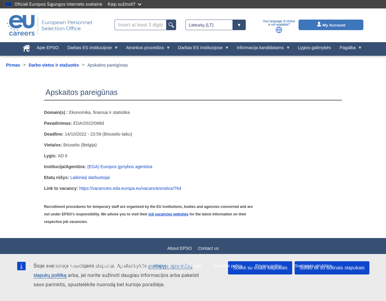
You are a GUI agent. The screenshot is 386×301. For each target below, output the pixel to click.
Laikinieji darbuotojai (89, 177)
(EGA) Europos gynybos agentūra (119, 166)
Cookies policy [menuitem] (228, 265)
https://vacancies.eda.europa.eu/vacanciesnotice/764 (130, 188)
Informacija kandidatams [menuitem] (261, 49)
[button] (279, 29)
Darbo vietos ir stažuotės (54, 65)
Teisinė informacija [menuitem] (183, 265)
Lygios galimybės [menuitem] (314, 47)
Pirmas (13, 65)
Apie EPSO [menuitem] (48, 47)
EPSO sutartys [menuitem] (68, 265)
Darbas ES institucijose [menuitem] (91, 49)
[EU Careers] (49, 25)
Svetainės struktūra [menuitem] (313, 265)
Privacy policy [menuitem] (268, 265)
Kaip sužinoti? (124, 4)
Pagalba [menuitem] (348, 49)
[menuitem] (26, 47)
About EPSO (179, 248)
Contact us (208, 248)
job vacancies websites (169, 214)
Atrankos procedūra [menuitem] (146, 49)
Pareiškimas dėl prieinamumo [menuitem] (124, 265)
